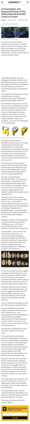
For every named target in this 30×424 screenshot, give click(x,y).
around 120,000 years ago (16, 355)
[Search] (28, 2)
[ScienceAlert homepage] (15, 2)
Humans (3, 20)
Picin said (19, 397)
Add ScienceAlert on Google (11, 24)
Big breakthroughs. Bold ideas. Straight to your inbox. (17, 409)
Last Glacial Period (16, 106)
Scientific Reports (6, 402)
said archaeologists (10, 314)
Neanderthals (10, 123)
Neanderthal (5, 44)
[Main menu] (2, 2)
